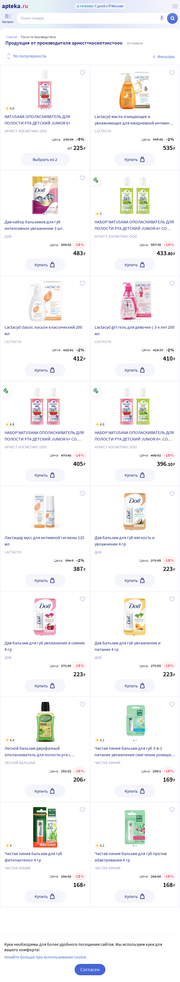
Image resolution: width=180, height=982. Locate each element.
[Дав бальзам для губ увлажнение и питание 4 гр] (135, 614)
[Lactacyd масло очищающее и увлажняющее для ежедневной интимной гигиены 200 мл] (135, 88)
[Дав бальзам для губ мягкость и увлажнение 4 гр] (135, 509)
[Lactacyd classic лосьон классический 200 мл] (45, 299)
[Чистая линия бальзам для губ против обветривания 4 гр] (135, 825)
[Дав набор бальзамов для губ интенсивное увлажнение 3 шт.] (45, 193)
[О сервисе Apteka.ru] (175, 6)
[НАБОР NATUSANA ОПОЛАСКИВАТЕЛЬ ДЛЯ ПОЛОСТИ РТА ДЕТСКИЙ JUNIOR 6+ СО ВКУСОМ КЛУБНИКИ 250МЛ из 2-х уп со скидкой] (45, 404)
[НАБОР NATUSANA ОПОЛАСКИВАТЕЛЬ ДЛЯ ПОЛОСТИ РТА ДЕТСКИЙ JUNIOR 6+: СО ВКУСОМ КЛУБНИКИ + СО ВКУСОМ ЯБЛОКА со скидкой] (135, 404)
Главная (11, 37)
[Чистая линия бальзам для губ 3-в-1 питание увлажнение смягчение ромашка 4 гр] (135, 720)
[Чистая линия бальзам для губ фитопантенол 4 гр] (45, 825)
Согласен (90, 969)
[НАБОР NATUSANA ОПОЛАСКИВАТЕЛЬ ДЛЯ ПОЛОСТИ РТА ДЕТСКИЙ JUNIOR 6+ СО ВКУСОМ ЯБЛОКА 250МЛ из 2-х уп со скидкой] (135, 193)
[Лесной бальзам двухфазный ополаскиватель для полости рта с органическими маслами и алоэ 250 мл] (45, 720)
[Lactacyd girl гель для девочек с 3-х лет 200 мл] (135, 299)
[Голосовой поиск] (161, 18)
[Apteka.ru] (15, 6)
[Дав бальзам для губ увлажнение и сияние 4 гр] (45, 614)
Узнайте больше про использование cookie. (45, 957)
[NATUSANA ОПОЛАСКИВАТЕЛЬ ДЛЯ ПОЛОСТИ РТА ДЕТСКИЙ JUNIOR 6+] (45, 88)
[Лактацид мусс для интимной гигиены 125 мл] (45, 509)
